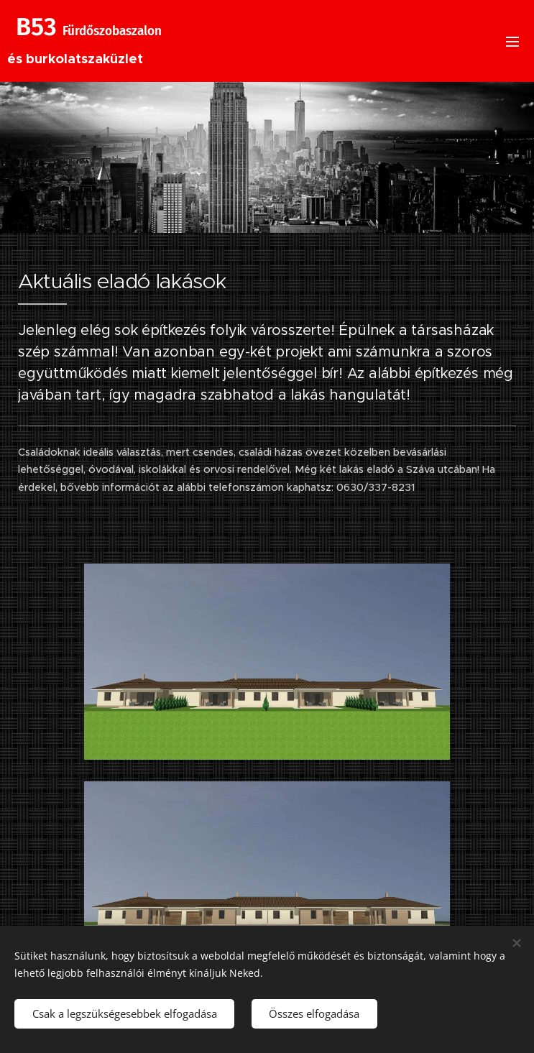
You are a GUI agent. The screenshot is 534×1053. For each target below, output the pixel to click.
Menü (512, 41)
